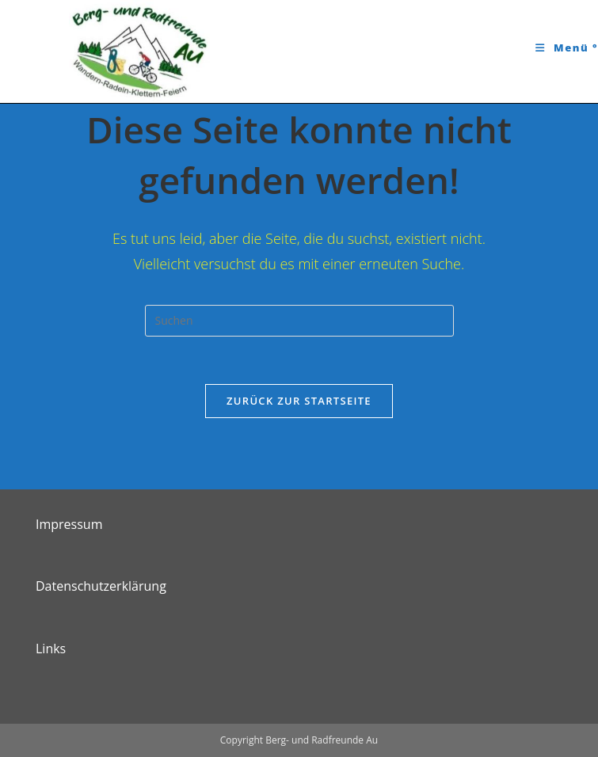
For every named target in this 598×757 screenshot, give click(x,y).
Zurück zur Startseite (299, 401)
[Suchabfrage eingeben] (299, 321)
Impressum (69, 524)
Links (51, 648)
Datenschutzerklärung (101, 586)
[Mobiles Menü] (566, 47)
